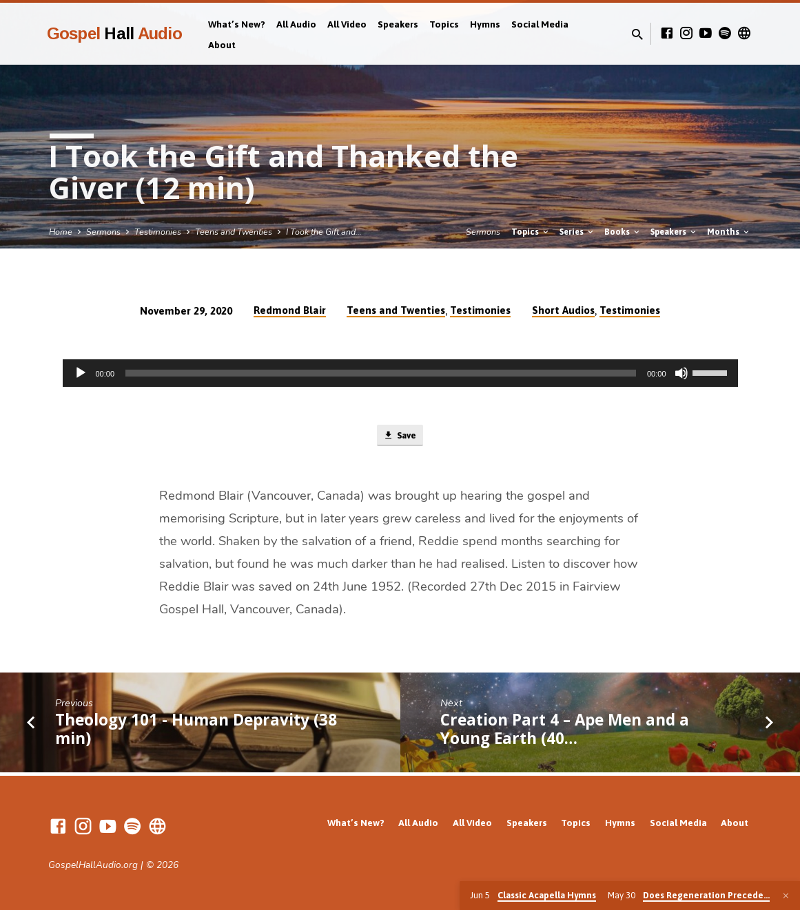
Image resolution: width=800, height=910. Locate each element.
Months (729, 231)
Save (400, 437)
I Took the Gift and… (324, 231)
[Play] (81, 373)
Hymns (485, 24)
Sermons (103, 231)
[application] (400, 373)
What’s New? (236, 24)
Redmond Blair (290, 310)
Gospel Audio (114, 33)
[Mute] (681, 373)
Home (60, 231)
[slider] (380, 373)
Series (577, 231)
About (222, 44)
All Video (347, 24)
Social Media (539, 24)
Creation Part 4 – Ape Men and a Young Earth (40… (564, 732)
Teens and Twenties (233, 231)
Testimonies (157, 231)
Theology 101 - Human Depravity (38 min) (196, 732)
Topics (444, 24)
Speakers (398, 24)
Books (623, 231)
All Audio (296, 24)
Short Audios (563, 310)
